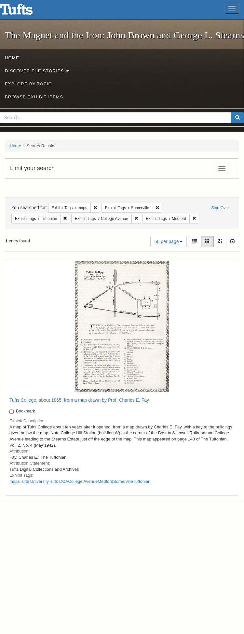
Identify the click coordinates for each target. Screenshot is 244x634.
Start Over (220, 208)
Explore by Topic (28, 83)
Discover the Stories (37, 70)
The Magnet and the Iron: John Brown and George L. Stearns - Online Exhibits (24, 11)
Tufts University (34, 481)
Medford (105, 481)
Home (12, 57)
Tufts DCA (58, 481)
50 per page (169, 241)
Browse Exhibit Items (34, 96)
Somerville (123, 481)
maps (14, 481)
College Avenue (83, 481)
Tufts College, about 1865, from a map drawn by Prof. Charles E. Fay (79, 400)
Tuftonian (142, 481)
